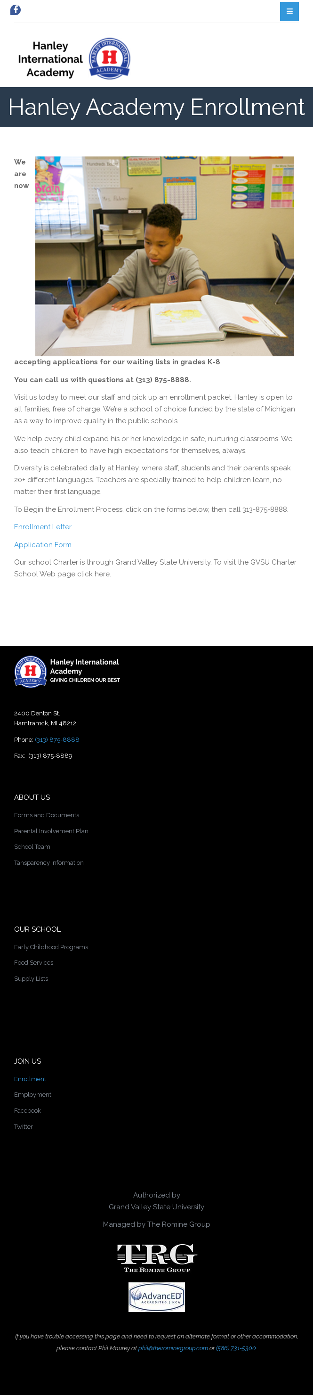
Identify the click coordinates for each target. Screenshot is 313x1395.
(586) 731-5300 (236, 1348)
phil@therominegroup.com (173, 1348)
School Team (32, 846)
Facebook (27, 1110)
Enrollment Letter (43, 527)
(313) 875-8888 (57, 739)
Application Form (43, 545)
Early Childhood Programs (51, 947)
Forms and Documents (46, 815)
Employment (32, 1094)
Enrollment (30, 1079)
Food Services (33, 962)
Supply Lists (31, 978)
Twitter (23, 1126)
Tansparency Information (49, 862)
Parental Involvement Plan (51, 831)
